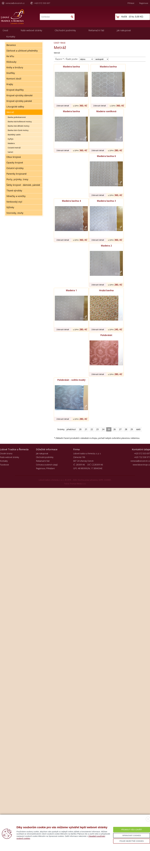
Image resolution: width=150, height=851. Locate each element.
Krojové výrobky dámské (19, 95)
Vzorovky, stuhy (14, 212)
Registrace (143, 3)
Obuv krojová (13, 156)
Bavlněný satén (14, 134)
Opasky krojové (14, 162)
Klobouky (11, 61)
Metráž (10, 112)
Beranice (11, 45)
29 (132, 429)
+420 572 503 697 (42, 3)
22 (92, 429)
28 (126, 429)
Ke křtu (10, 56)
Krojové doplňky (15, 89)
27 (120, 429)
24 (103, 429)
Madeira (11, 143)
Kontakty (10, 36)
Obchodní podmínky (65, 30)
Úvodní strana (6, 453)
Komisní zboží (13, 78)
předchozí (71, 429)
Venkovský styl (14, 201)
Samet (10, 152)
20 (80, 429)
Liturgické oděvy (15, 106)
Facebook (4, 464)
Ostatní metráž (14, 147)
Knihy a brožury (14, 67)
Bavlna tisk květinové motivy (20, 121)
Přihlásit (131, 3)
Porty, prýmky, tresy (17, 179)
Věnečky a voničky (16, 196)
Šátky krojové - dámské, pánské (23, 184)
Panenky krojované (16, 173)
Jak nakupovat (124, 30)
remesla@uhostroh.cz (15, 3)
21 (86, 429)
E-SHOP (56, 43)
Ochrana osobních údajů (47, 464)
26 (114, 429)
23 (97, 429)
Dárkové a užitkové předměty (22, 50)
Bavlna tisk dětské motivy (18, 126)
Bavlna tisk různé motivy (18, 130)
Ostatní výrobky (15, 168)
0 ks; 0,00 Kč (136, 16)
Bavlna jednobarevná (17, 117)
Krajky (9, 84)
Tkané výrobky (14, 190)
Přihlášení (50, 468)
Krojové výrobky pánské (19, 100)
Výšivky (10, 207)
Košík (124, 16)
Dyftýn (10, 139)
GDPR (101, 480)
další (138, 429)
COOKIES (107, 480)
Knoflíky (10, 72)
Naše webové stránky (31, 30)
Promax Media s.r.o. (78, 483)
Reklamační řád (96, 30)
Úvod (5, 30)
